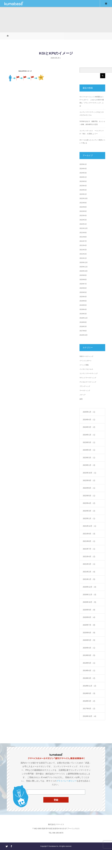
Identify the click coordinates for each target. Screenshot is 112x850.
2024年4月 (83, 168)
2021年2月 (83, 254)
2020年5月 (83, 292)
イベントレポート (85, 361)
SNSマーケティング (86, 356)
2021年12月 (83, 228)
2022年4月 (83, 215)
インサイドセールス (86, 369)
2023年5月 (83, 181)
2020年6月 (83, 288)
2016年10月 (83, 335)
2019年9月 (83, 301)
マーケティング (84, 390)
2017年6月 (83, 331)
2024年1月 (83, 177)
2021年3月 (83, 250)
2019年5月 (83, 305)
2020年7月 (83, 284)
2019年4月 (83, 309)
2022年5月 (83, 211)
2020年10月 (83, 271)
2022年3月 (83, 220)
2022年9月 (83, 203)
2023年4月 (83, 186)
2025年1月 (83, 164)
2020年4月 (83, 297)
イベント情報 (84, 365)
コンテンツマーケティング (88, 373)
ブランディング (84, 386)
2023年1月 (83, 194)
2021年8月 (83, 237)
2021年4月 (83, 245)
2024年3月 (83, 173)
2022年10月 (83, 198)
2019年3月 (83, 314)
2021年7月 (83, 241)
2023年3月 (83, 190)
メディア (82, 395)
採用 (81, 399)
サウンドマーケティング (87, 378)
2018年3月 (83, 326)
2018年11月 (83, 318)
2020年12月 (83, 262)
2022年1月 (83, 224)
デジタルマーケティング (87, 382)
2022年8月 (83, 207)
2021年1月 (83, 258)
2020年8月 (83, 279)
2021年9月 (83, 232)
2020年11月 (83, 267)
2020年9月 (83, 275)
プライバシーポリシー (66, 781)
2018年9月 (83, 322)
